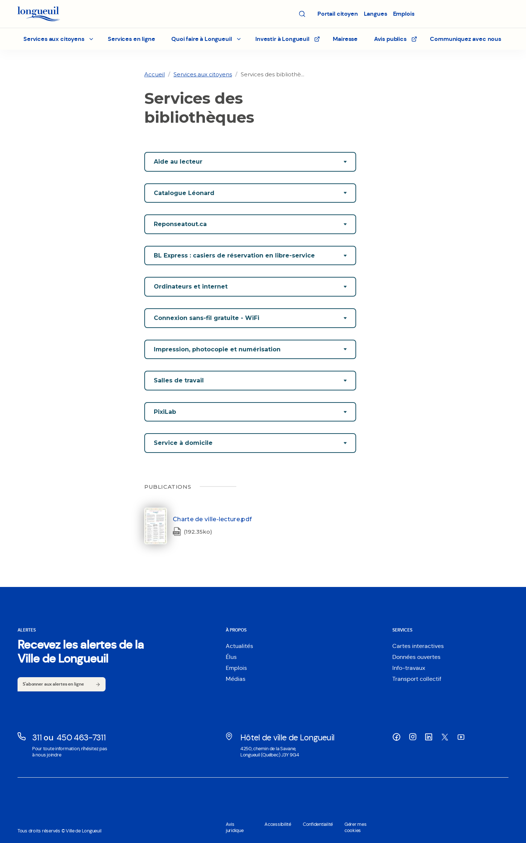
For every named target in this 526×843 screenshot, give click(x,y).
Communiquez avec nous (465, 39)
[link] (154, 74)
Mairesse (345, 39)
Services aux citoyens (203, 74)
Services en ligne (131, 39)
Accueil (154, 74)
